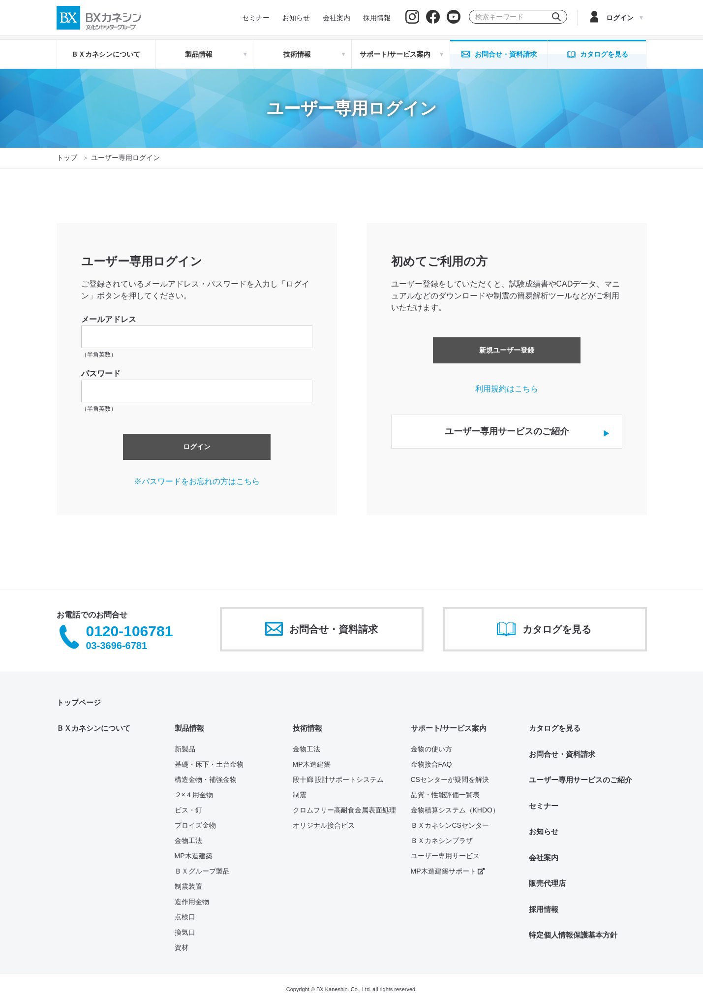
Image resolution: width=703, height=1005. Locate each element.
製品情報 (189, 728)
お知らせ (543, 831)
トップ (67, 158)
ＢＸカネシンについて (105, 54)
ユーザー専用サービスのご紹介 (580, 780)
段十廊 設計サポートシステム (338, 779)
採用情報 (543, 909)
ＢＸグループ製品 (202, 871)
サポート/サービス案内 (449, 728)
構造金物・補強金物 (206, 779)
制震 (299, 795)
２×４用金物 (194, 795)
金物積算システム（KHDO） (455, 810)
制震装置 (188, 886)
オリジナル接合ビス (324, 825)
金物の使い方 (431, 749)
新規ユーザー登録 (506, 350)
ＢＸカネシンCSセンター (450, 825)
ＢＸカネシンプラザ (442, 840)
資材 (181, 947)
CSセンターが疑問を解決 (450, 779)
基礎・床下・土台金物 (209, 764)
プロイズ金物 (195, 825)
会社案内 (543, 857)
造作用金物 (192, 902)
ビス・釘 (188, 810)
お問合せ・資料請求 (562, 754)
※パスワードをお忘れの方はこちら (197, 481)
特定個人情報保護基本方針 (573, 935)
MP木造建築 (194, 856)
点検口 (185, 917)
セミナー (543, 806)
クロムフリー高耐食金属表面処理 (344, 810)
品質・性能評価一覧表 (445, 795)
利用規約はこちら (506, 389)
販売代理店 (547, 883)
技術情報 (307, 728)
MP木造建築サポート (448, 871)
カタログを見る (555, 728)
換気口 (185, 932)
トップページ (79, 702)
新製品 (185, 749)
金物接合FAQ (431, 764)
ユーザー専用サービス (445, 856)
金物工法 (188, 840)
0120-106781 (129, 631)
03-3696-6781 (117, 645)
